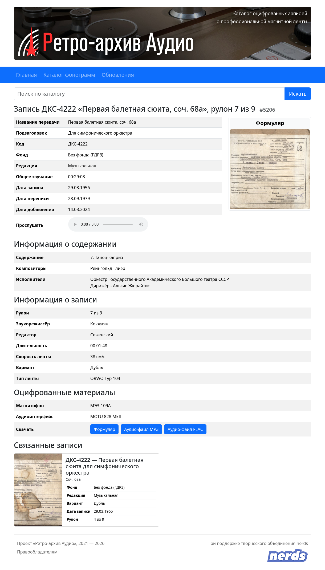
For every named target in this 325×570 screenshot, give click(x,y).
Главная (26, 74)
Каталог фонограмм (69, 74)
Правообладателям (37, 552)
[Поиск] (149, 93)
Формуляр (104, 429)
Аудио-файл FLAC (185, 429)
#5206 (267, 109)
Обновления (117, 74)
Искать (298, 93)
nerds (302, 543)
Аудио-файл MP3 (141, 429)
